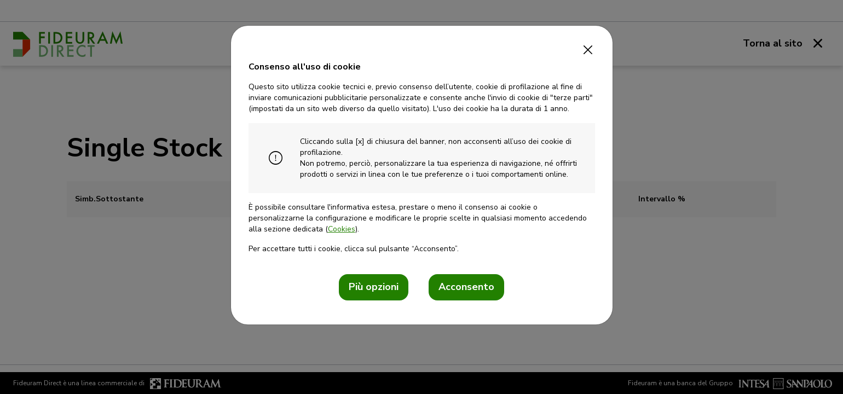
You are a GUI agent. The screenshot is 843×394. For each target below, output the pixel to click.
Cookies (341, 229)
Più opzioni (374, 286)
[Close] (588, 46)
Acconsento (466, 286)
